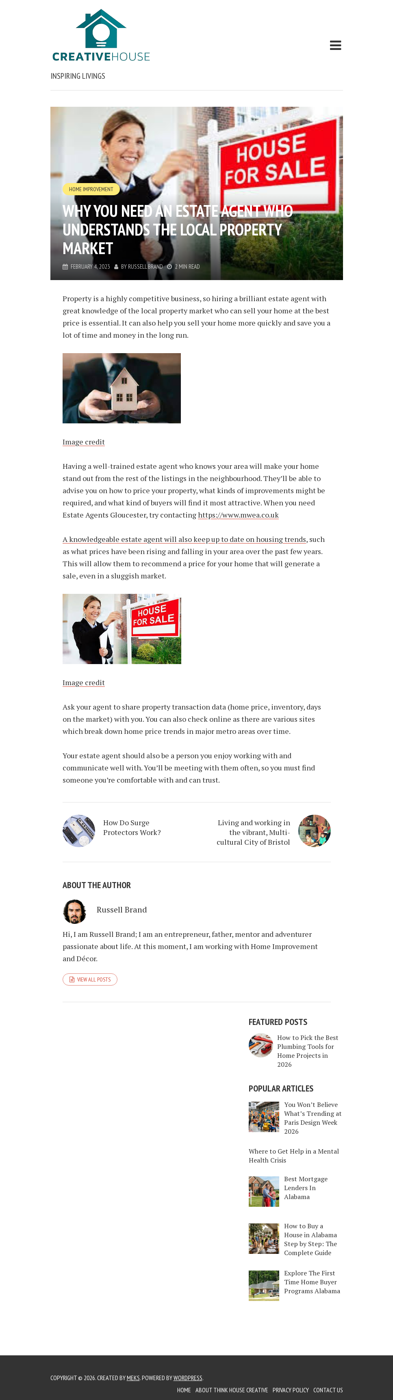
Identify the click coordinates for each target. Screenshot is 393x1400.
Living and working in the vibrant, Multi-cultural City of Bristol (253, 832)
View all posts (94, 979)
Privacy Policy (291, 1390)
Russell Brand (145, 266)
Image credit (84, 442)
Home (184, 1390)
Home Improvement (91, 189)
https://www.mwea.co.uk (238, 515)
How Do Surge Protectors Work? (132, 827)
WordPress (188, 1378)
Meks (133, 1378)
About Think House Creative (231, 1390)
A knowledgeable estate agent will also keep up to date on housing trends (184, 539)
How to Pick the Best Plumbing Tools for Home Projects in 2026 (308, 1051)
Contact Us (328, 1390)
